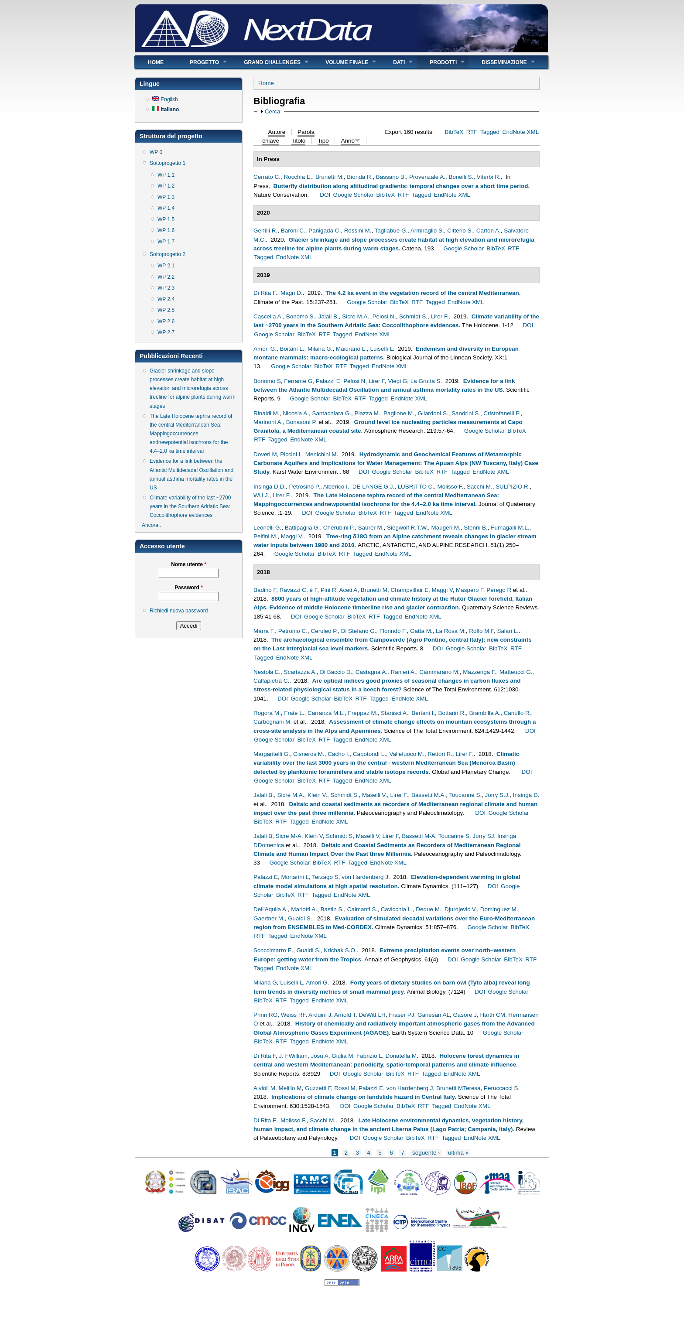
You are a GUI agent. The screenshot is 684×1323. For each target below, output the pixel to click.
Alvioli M (264, 1088)
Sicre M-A (288, 836)
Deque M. (428, 909)
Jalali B (262, 836)
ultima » (458, 1152)
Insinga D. (526, 795)
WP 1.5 (165, 219)
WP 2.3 (165, 288)
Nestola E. (266, 672)
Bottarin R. (452, 713)
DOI (325, 194)
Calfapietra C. (271, 680)
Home (156, 62)
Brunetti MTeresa (458, 1088)
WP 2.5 (165, 310)
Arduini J (319, 1015)
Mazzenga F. (479, 672)
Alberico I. (336, 486)
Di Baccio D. (336, 672)
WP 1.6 (165, 230)
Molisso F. (450, 486)
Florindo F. (393, 631)
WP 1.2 (165, 186)
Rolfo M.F (481, 631)
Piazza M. (367, 413)
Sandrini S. (465, 413)
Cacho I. (338, 754)
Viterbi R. (489, 177)
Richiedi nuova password (179, 611)
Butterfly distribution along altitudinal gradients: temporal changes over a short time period (401, 186)
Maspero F (469, 590)
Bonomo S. (300, 316)
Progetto (202, 62)
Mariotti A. (304, 909)
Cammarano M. (439, 672)
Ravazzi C (293, 590)
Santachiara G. (331, 413)
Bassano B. (391, 177)
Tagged (489, 132)
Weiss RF (293, 1015)
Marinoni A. (268, 422)
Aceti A (348, 590)
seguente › (426, 1152)
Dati (396, 62)
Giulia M (342, 1056)
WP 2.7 (165, 332)
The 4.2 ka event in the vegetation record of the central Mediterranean (422, 293)
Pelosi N (354, 381)
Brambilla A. (484, 713)
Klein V (313, 836)
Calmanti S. (362, 909)
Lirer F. (439, 316)
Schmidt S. (413, 316)
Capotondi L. (369, 754)
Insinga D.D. (269, 486)
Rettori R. (440, 754)
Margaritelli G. (271, 754)
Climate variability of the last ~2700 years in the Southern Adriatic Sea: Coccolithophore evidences (190, 506)
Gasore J (465, 1015)
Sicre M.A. (355, 316)
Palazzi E (328, 381)
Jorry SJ (483, 836)
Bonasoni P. (301, 422)
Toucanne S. (465, 795)
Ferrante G (298, 381)
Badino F (264, 590)
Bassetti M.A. (428, 795)
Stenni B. (476, 527)
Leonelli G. (267, 527)
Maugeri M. (446, 527)
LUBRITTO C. (416, 486)
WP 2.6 (165, 321)
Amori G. (265, 348)
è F (313, 590)
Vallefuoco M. (406, 754)
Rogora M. (267, 713)
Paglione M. (398, 413)
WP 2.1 (165, 266)
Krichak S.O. (340, 950)
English (165, 99)
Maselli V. (374, 795)
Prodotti (441, 62)
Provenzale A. (427, 177)
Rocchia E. (298, 177)
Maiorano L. (351, 348)
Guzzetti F (318, 1088)
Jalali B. (328, 316)
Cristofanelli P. (501, 413)
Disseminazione (501, 62)
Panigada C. (324, 230)
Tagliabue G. (391, 230)
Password (188, 588)
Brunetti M (374, 590)
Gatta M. (421, 631)
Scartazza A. (300, 672)
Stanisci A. (394, 713)
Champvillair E (409, 590)
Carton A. (488, 230)
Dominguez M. (499, 909)
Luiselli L (381, 348)
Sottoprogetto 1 (167, 163)
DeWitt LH (372, 1015)
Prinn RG (265, 1015)
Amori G (316, 982)
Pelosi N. (384, 316)
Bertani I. (423, 713)
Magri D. (291, 293)
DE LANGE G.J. (373, 486)
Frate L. (294, 713)
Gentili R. (265, 230)
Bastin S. (332, 909)
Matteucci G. (515, 672)
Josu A (319, 1056)
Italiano (165, 109)
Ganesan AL (433, 1015)
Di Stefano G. (358, 631)
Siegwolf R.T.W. (407, 527)
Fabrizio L (369, 1056)
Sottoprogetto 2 (167, 254)
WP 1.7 (165, 242)
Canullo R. (517, 713)
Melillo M (290, 1088)
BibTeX (454, 132)
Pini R (328, 590)
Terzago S (325, 877)
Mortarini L (294, 877)
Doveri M (265, 454)
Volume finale (344, 62)
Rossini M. (358, 230)
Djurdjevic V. (461, 909)
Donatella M (401, 1056)
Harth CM (492, 1015)
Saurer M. (371, 527)
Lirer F (377, 381)
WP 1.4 (165, 208)
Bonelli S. (460, 177)
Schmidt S (339, 836)
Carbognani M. (272, 721)
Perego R (498, 590)
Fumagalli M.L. (510, 527)
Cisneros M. (309, 754)
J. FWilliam (293, 1056)
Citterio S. (460, 230)
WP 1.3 (165, 197)
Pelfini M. (265, 536)
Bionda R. (360, 177)
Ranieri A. (403, 672)
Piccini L (291, 454)
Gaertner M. (269, 918)
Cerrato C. (266, 177)
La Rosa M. (451, 631)
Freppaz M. (363, 713)
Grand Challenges (269, 62)
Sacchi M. (479, 486)
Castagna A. (371, 672)
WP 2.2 (165, 277)
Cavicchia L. (397, 909)
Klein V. (317, 795)
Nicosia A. (296, 413)
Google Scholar (353, 194)
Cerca (272, 111)
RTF (472, 132)
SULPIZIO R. (513, 486)
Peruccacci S (501, 1088)
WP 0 (156, 152)
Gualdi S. (300, 918)
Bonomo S (267, 381)
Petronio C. (293, 631)
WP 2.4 (165, 299)
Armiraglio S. (427, 230)
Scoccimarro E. (273, 950)
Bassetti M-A (418, 836)
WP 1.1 (165, 175)
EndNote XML (520, 132)
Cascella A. (268, 316)
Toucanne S (453, 836)
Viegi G (397, 381)
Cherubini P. (339, 527)
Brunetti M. (329, 177)
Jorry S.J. (497, 795)
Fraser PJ (401, 1015)
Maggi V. (292, 536)
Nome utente (188, 564)
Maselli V (367, 836)
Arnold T (345, 1015)
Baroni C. (293, 230)
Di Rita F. (265, 293)
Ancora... (152, 525)
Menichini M (321, 454)
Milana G (265, 982)
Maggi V (442, 590)
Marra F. (264, 631)
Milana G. (320, 348)
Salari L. (507, 631)
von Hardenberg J (365, 877)
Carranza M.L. (326, 713)
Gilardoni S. (432, 413)
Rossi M (345, 1088)
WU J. (261, 495)
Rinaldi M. (266, 413)
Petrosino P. (304, 486)
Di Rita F (264, 1056)
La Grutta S (425, 381)
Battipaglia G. (302, 527)
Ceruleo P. (324, 631)
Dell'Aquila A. (270, 909)
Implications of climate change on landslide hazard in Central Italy (363, 1097)
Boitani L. (292, 348)
